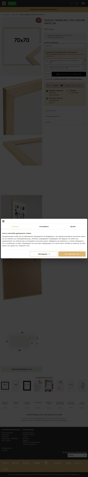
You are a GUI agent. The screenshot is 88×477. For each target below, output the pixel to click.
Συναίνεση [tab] (15, 226)
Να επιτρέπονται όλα (72, 254)
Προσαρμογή (43, 254)
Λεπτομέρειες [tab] (44, 226)
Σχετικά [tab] (72, 226)
